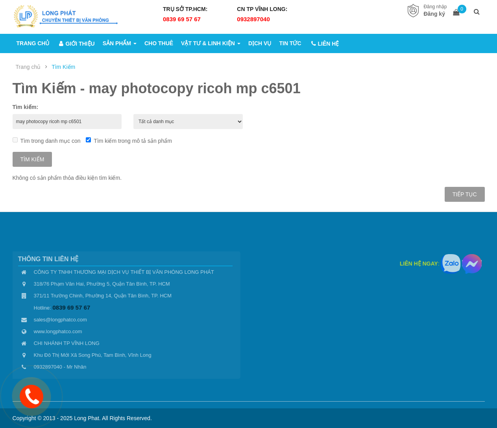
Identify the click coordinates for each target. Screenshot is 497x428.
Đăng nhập (435, 6)
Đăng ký (434, 14)
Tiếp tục (465, 194)
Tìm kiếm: (26, 107)
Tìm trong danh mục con (47, 140)
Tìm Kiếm (63, 67)
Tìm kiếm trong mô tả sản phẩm (129, 140)
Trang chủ (28, 67)
